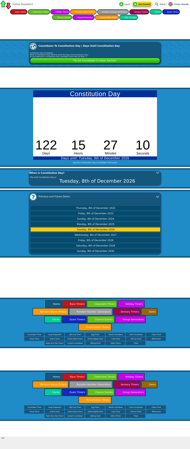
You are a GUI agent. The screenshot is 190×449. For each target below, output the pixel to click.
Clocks (158, 12)
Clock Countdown (136, 334)
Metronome (156, 339)
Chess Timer (34, 339)
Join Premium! (144, 4)
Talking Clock (95, 343)
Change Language (181, 4)
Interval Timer (135, 339)
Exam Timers (173, 12)
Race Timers (20, 12)
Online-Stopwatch (22, 4)
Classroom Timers (41, 12)
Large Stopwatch (54, 334)
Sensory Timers (141, 12)
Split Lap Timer (75, 334)
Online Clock (55, 339)
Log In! (127, 4)
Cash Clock (115, 339)
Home (56, 304)
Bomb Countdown (116, 334)
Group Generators (85, 17)
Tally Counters (130, 17)
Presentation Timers (109, 17)
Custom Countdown (75, 343)
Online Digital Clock (95, 339)
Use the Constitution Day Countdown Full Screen (95, 163)
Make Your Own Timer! (55, 343)
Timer (136, 343)
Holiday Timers (61, 12)
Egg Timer (95, 334)
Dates (152, 311)
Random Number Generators (115, 12)
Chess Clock (156, 334)
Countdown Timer (34, 334)
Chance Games (64, 17)
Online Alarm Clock (75, 339)
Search (162, 4)
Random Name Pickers (85, 12)
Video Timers (116, 343)
